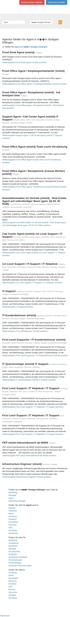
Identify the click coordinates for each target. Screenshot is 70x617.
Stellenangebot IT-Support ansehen (17, 307)
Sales (11, 498)
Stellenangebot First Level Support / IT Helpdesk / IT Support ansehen (32, 407)
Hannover (13, 511)
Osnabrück (13, 533)
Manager (12, 495)
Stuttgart (12, 595)
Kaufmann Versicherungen (20, 565)
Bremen (12, 508)
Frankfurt (12, 519)
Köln (11, 527)
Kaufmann (13, 546)
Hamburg (13, 516)
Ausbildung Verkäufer (18, 557)
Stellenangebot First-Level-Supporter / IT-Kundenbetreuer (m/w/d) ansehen (35, 355)
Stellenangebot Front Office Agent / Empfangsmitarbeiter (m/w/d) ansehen (34, 84)
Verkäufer (13, 554)
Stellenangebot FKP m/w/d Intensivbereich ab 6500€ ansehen (29, 455)
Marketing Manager (17, 501)
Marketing (13, 492)
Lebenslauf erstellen (56, 2)
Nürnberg (13, 530)
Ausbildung (13, 543)
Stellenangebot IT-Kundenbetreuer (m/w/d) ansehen (25, 331)
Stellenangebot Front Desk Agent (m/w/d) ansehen (24, 62)
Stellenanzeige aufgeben (32, 2)
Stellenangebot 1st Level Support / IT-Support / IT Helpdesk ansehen (32, 283)
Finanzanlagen (15, 563)
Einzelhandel (14, 551)
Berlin (11, 513)
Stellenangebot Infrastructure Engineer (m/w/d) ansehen (26, 477)
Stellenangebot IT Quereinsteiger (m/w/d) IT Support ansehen (29, 380)
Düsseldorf (13, 522)
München (13, 525)
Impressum (5, 615)
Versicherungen (15, 560)
